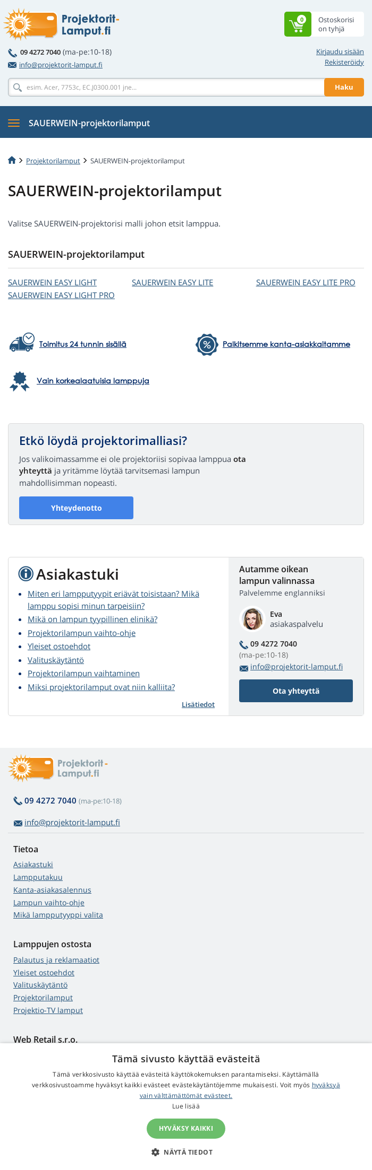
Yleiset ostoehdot (59, 646)
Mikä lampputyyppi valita (58, 915)
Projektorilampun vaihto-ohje (82, 632)
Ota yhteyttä (296, 691)
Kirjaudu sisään (340, 51)
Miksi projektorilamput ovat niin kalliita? (101, 687)
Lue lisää (186, 1106)
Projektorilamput (53, 160)
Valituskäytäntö (56, 659)
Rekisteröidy (344, 62)
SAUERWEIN (52, 282)
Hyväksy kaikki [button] (186, 1128)
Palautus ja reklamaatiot (56, 960)
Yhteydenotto (76, 508)
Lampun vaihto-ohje (48, 902)
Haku (344, 87)
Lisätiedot (198, 704)
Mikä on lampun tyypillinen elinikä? (92, 619)
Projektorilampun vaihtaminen (84, 673)
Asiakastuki (33, 864)
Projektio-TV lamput (48, 1010)
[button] (186, 1152)
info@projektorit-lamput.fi (55, 64)
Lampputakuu (38, 877)
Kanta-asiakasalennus (52, 890)
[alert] (186, 1106)
